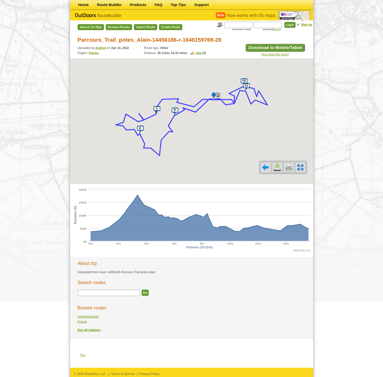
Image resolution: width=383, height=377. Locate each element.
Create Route (170, 27)
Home (83, 5)
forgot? (276, 29)
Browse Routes (119, 27)
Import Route (145, 27)
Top (82, 355)
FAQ (158, 5)
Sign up (306, 24)
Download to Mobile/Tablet (275, 47)
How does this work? (275, 54)
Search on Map (91, 27)
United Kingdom (88, 316)
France (93, 53)
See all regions (89, 330)
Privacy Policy (149, 374)
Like (198, 53)
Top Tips (178, 5)
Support (201, 5)
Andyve (100, 48)
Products (138, 5)
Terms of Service (123, 374)
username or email (241, 29)
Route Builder (109, 5)
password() (272, 29)
